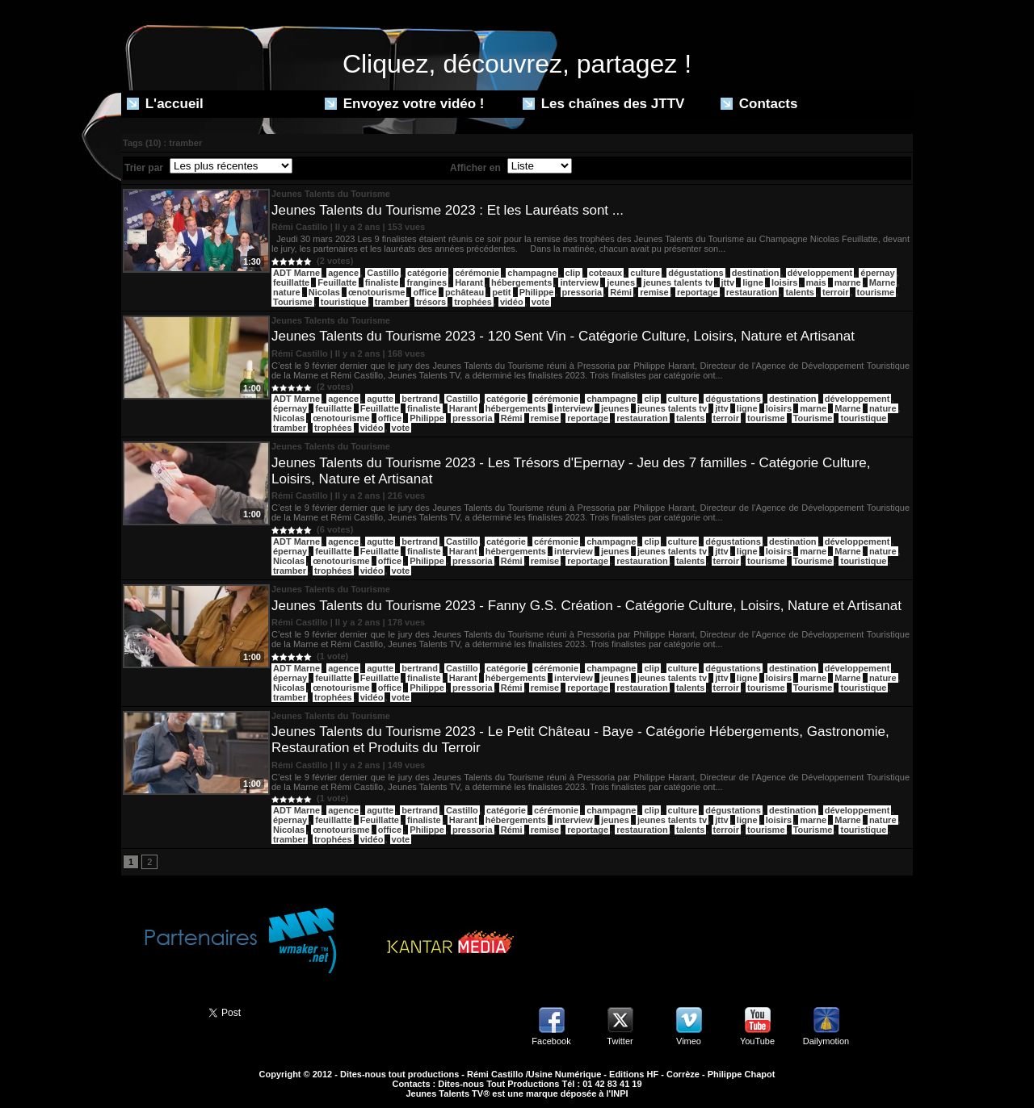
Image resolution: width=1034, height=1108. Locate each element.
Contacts (759, 103)
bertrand (419, 398)
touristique (344, 302)
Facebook (551, 1041)
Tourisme (293, 302)
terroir (835, 292)
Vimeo (688, 1041)
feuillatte (291, 282)
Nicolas (324, 292)
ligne (752, 282)
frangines (426, 282)
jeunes (621, 282)
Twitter (620, 1041)
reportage (697, 292)
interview (579, 282)
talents (799, 292)
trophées (472, 302)
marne (847, 282)
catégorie (427, 273)
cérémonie (477, 273)
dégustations (695, 273)
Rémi (621, 292)
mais (816, 282)
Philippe (536, 292)
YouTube (757, 1041)
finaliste (382, 282)
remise (654, 292)
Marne (882, 282)
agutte (380, 398)
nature (287, 292)
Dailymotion (826, 1041)
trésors (431, 302)
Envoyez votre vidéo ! (405, 103)
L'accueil (165, 103)
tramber (391, 302)
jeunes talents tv (677, 282)
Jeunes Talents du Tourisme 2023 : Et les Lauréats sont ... (447, 210)
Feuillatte (336, 282)
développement (820, 273)
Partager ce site (157, 1011)
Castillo (383, 273)
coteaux (606, 273)
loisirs (784, 282)
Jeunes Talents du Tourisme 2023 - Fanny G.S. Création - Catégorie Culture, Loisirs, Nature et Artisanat (586, 605)
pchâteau (464, 292)
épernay (877, 273)
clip (573, 273)
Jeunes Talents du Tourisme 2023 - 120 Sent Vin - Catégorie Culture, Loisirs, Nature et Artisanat (563, 336)
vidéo (511, 302)
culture (645, 273)
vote (541, 302)
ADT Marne (296, 273)
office (424, 292)
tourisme (875, 292)
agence (343, 273)
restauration (752, 292)
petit (501, 292)
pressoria (582, 292)
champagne (532, 273)
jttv (728, 282)
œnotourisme (376, 292)
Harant (469, 282)
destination (756, 273)
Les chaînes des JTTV (603, 103)
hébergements (521, 282)
